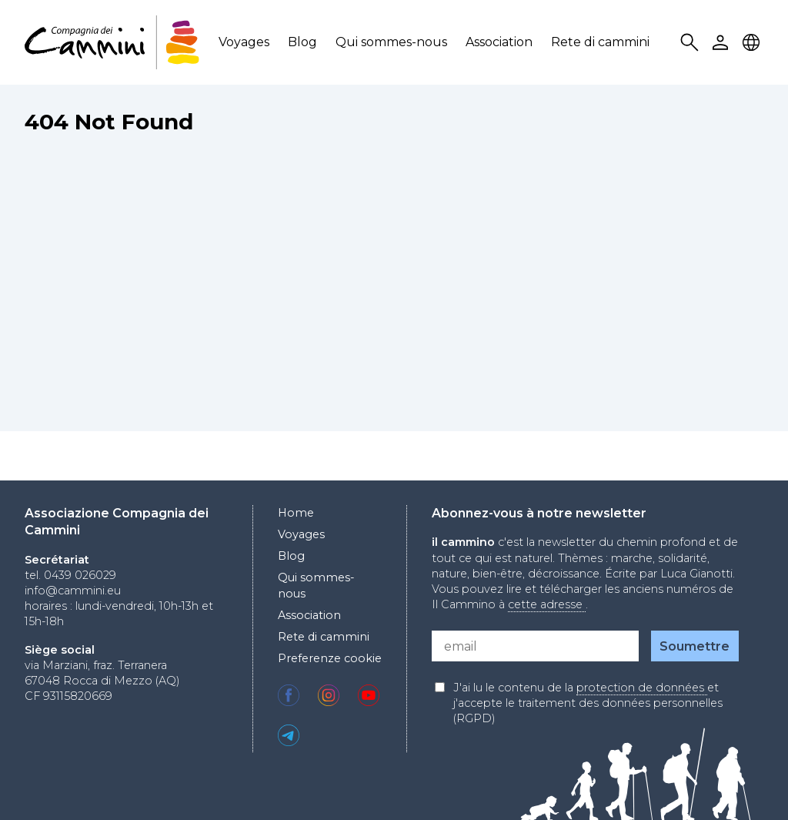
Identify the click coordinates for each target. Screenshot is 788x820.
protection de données (641, 687)
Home (296, 513)
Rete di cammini (600, 42)
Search (692, 43)
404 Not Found (109, 122)
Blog (302, 42)
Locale (753, 43)
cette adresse (547, 604)
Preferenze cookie (330, 658)
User (723, 43)
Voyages (244, 42)
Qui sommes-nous (391, 42)
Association (499, 42)
